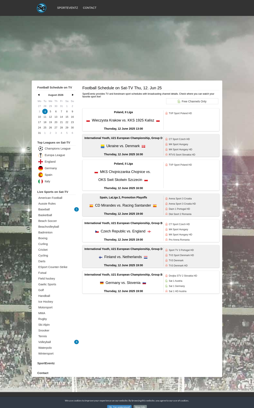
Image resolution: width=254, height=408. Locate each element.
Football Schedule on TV (54, 87)
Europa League (51, 155)
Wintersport (46, 353)
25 (44, 127)
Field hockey (46, 278)
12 (50, 116)
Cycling (43, 255)
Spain (45, 175)
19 (50, 122)
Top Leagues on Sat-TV (53, 142)
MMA (41, 313)
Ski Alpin (44, 324)
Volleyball (58, 342)
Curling (43, 244)
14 (61, 116)
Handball (44, 295)
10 (39, 116)
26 (50, 127)
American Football (50, 197)
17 (39, 122)
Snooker (43, 330)
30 (72, 127)
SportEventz (67, 7)
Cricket (43, 249)
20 (56, 122)
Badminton (45, 232)
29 (66, 127)
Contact (89, 7)
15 (66, 116)
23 (72, 122)
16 (72, 116)
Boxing (42, 238)
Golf (41, 290)
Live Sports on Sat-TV (52, 191)
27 (56, 127)
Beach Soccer (47, 220)
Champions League (54, 148)
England (47, 161)
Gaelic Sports (47, 284)
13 (56, 116)
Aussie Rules (47, 203)
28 (61, 127)
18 (44, 122)
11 (44, 116)
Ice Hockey (45, 301)
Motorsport (45, 307)
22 (66, 122)
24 (39, 127)
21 (61, 122)
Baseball (58, 209)
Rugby (42, 319)
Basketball (45, 215)
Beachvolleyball (48, 226)
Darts (41, 261)
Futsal (42, 272)
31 (39, 132)
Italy (44, 181)
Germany (47, 168)
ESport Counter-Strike (52, 267)
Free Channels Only (192, 101)
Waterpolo (45, 347)
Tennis (42, 336)
